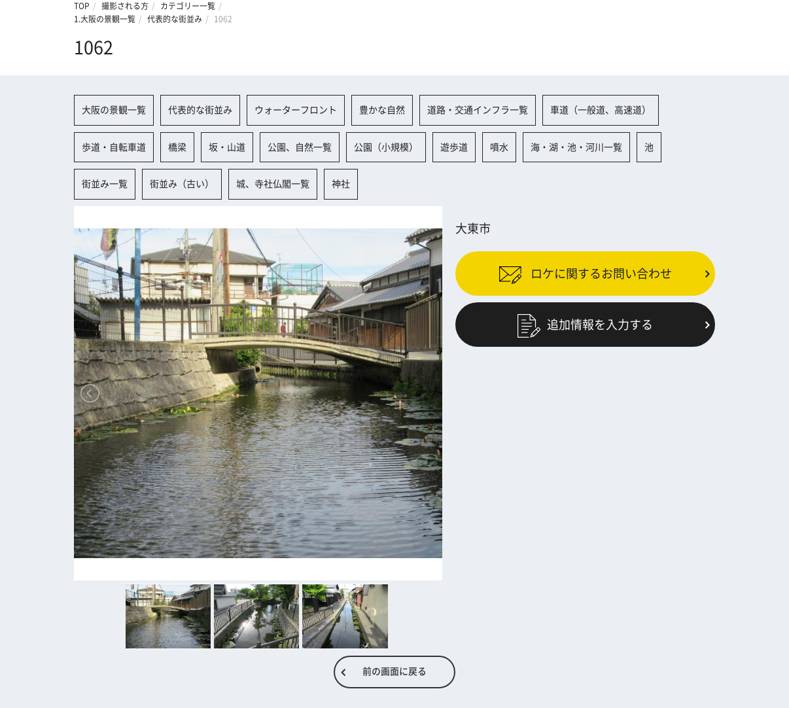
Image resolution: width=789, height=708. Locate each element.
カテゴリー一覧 (187, 6)
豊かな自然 (382, 110)
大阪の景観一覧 (114, 110)
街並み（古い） (182, 183)
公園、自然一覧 (300, 147)
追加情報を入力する (585, 324)
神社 (341, 183)
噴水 (499, 147)
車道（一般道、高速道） (600, 110)
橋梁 (177, 147)
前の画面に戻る (394, 671)
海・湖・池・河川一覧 (576, 147)
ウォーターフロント (295, 110)
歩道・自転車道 (114, 147)
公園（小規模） (386, 147)
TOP (82, 6)
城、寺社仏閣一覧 (272, 183)
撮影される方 (125, 6)
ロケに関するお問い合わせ (585, 273)
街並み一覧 (105, 183)
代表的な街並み (174, 19)
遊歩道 (454, 147)
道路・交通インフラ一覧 (477, 110)
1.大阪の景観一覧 (104, 19)
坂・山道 (227, 147)
